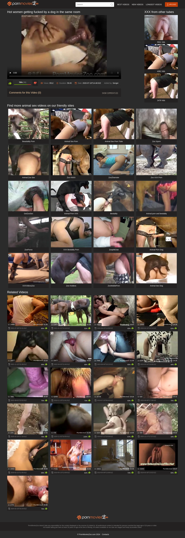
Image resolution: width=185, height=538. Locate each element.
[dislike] (35, 83)
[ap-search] (95, 4)
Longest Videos (154, 4)
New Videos (137, 4)
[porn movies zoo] (23, 3)
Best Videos (123, 4)
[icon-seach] (111, 4)
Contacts (105, 534)
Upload (171, 4)
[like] (10, 83)
